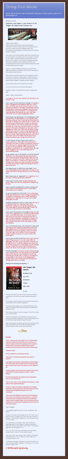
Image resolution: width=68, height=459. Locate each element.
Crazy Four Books (21, 6)
